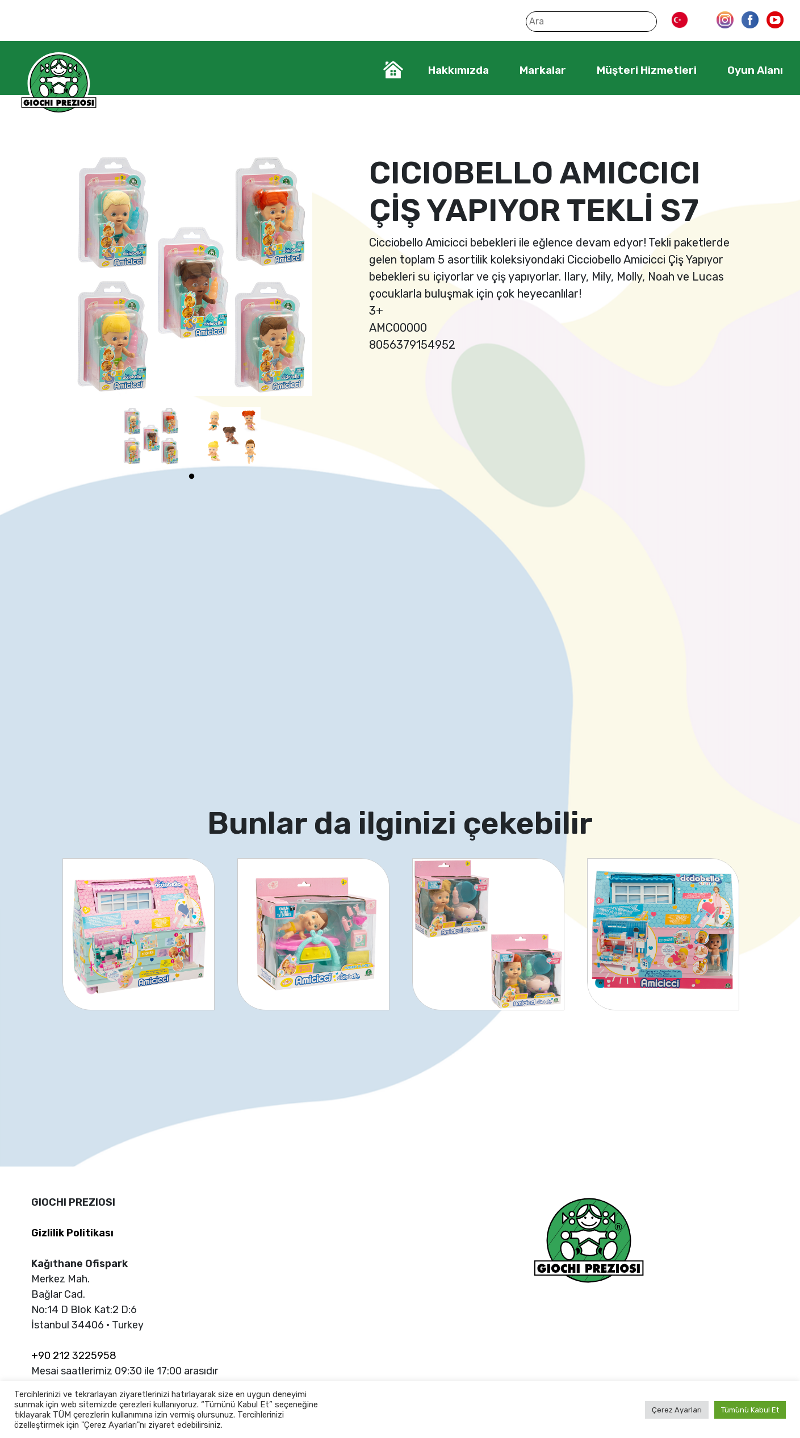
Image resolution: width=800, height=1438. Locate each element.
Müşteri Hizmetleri (647, 70)
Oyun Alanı (755, 70)
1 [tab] (191, 476)
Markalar (543, 70)
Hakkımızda (458, 70)
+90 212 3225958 (73, 1355)
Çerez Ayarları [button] (677, 1410)
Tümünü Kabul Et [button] (750, 1410)
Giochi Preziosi (59, 83)
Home (393, 69)
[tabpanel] (151, 436)
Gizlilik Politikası (72, 1233)
